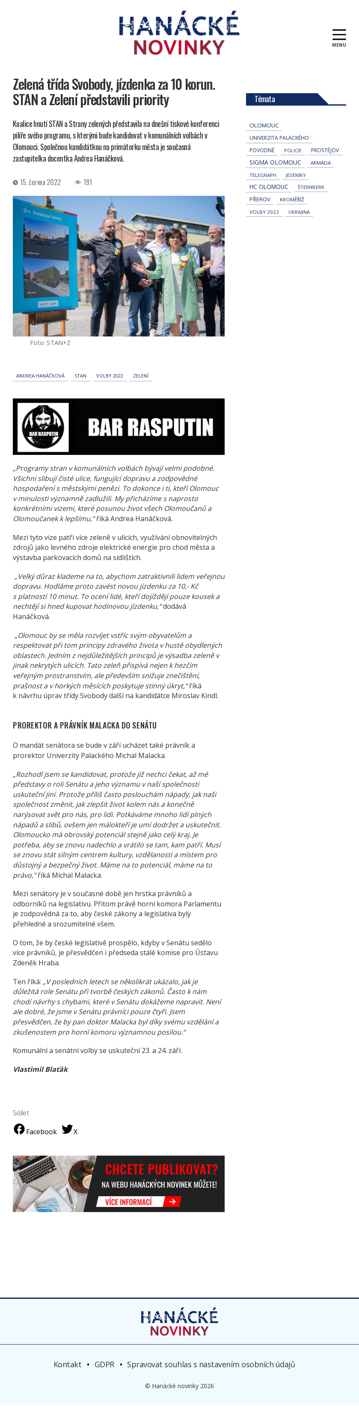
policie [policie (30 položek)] (293, 155)
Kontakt (67, 1369)
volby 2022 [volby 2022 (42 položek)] (264, 217)
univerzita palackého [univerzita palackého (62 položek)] (279, 143)
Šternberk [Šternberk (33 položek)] (311, 192)
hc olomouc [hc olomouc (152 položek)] (268, 192)
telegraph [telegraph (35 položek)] (262, 180)
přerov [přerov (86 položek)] (259, 204)
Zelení (140, 381)
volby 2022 (109, 381)
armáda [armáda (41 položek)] (321, 168)
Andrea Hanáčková (40, 381)
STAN (80, 381)
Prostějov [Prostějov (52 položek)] (325, 155)
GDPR (104, 1369)
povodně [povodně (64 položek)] (262, 155)
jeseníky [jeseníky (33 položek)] (296, 180)
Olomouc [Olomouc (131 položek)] (264, 130)
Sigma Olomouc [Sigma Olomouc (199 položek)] (275, 167)
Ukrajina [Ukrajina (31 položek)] (299, 217)
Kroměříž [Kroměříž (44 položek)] (292, 204)
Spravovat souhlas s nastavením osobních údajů (211, 1369)
